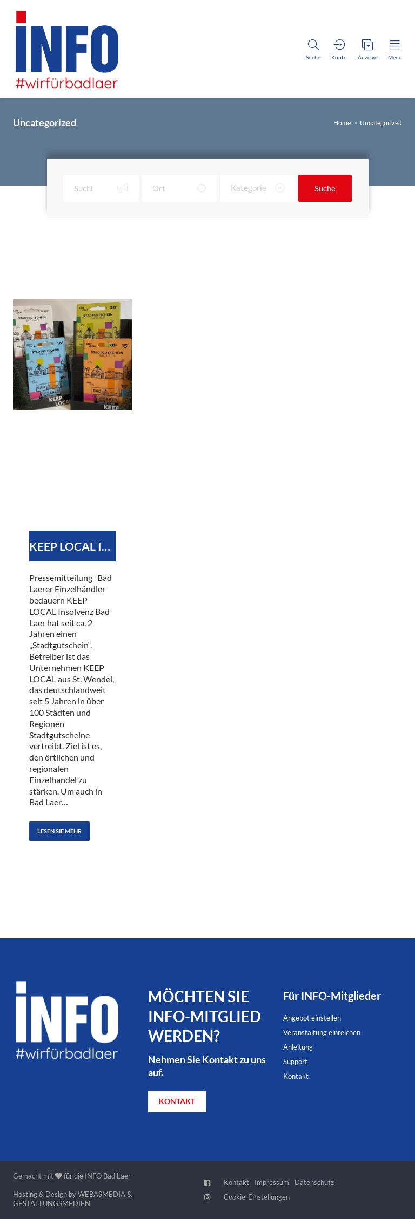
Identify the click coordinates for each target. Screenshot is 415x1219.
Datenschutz (314, 1182)
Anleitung (298, 1047)
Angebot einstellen (312, 1017)
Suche (325, 188)
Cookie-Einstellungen (257, 1197)
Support (295, 1061)
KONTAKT (177, 1101)
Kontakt (296, 1076)
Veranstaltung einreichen (321, 1032)
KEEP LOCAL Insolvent (72, 546)
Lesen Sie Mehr (59, 830)
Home (342, 123)
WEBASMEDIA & (105, 1194)
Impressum (272, 1182)
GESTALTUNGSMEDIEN (51, 1203)
